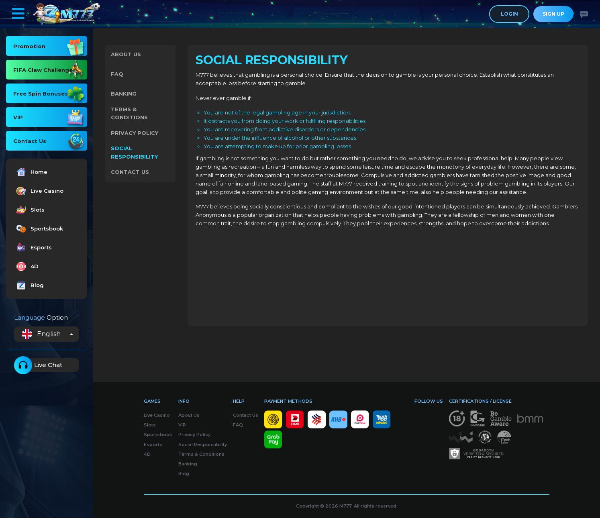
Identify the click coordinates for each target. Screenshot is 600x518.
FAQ (117, 75)
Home (30, 172)
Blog (29, 285)
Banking (124, 95)
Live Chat (38, 365)
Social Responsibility (134, 155)
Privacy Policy (135, 135)
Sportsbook (38, 228)
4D (26, 266)
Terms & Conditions (129, 115)
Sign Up (553, 14)
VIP (182, 425)
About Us (126, 55)
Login (509, 14)
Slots (29, 209)
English (41, 334)
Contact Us (130, 175)
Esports (33, 247)
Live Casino (38, 191)
